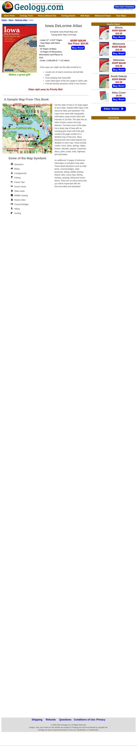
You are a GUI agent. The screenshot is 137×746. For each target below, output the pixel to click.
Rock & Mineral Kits (47, 16)
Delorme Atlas (21, 20)
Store (11, 20)
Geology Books (68, 16)
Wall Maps (85, 16)
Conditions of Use (84, 719)
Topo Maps (121, 16)
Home (4, 20)
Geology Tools (26, 16)
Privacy (100, 719)
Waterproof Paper (103, 16)
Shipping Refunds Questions (51, 719)
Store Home (9, 16)
